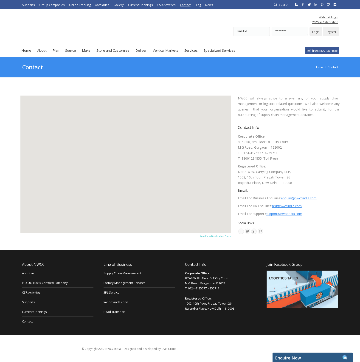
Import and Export (116, 302)
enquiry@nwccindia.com (299, 198)
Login (315, 32)
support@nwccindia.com (284, 214)
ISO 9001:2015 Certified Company (45, 283)
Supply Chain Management (122, 273)
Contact (27, 321)
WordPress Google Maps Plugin (215, 236)
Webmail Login (328, 17)
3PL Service (111, 292)
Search (284, 5)
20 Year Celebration (325, 22)
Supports (28, 302)
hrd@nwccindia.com (287, 206)
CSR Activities (31, 292)
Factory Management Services (125, 283)
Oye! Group (169, 349)
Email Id (251, 31)
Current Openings (34, 312)
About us (28, 273)
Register (331, 32)
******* (290, 31)
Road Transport (114, 312)
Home (319, 67)
